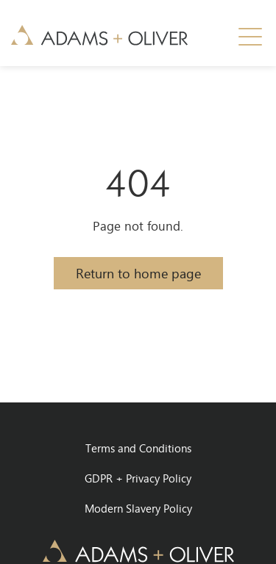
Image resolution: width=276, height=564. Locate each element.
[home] (99, 34)
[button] (250, 36)
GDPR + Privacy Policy (138, 478)
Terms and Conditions (138, 448)
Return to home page (138, 273)
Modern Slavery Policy (138, 508)
